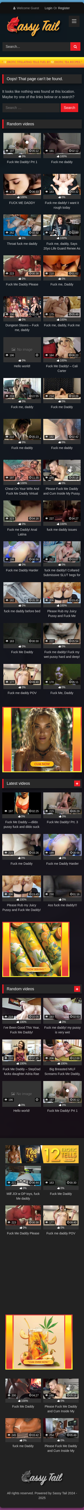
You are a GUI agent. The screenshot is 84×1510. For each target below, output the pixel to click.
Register (64, 8)
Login (48, 8)
